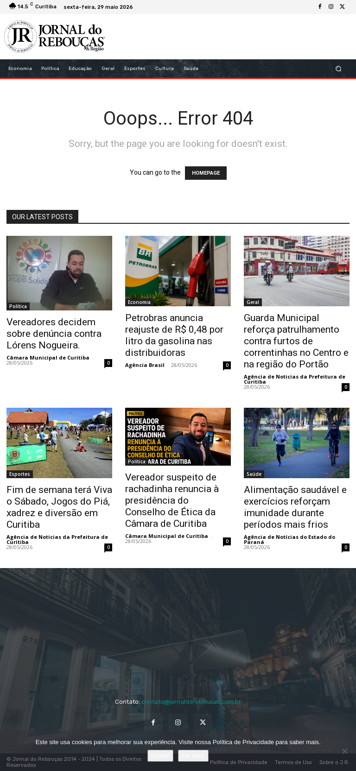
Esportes (19, 474)
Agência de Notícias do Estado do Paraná (289, 539)
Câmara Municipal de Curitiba (47, 357)
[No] (344, 751)
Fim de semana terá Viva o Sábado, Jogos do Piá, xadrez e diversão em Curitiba (59, 507)
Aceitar (160, 755)
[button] (339, 69)
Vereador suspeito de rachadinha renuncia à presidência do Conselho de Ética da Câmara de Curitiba (172, 500)
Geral (253, 302)
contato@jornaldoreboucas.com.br (191, 701)
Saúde (254, 474)
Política (18, 306)
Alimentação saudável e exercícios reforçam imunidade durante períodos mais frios (295, 507)
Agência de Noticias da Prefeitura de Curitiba (294, 379)
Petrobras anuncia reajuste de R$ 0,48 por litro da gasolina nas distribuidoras (174, 335)
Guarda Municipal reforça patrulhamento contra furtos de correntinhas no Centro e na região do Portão (296, 341)
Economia (139, 302)
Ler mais (193, 755)
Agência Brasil (145, 364)
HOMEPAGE (206, 173)
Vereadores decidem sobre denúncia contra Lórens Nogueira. (54, 333)
